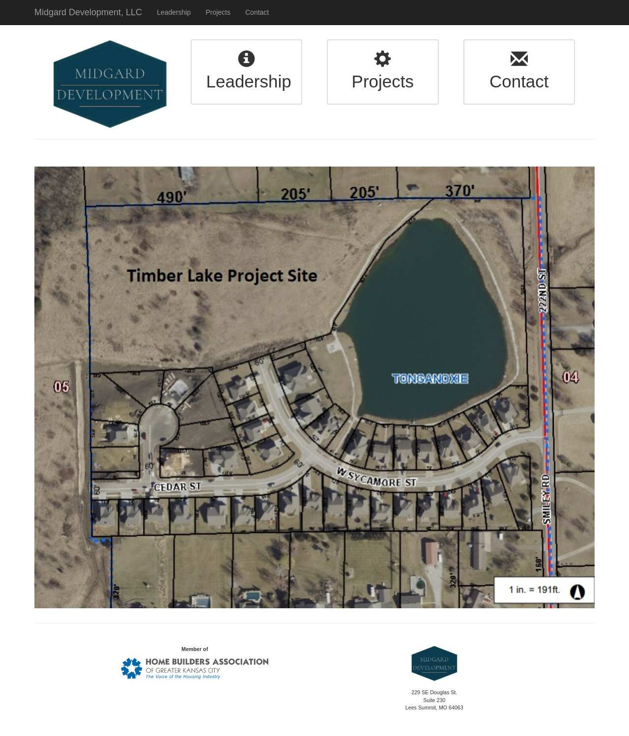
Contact (257, 12)
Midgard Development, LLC (88, 12)
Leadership (174, 12)
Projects (217, 12)
